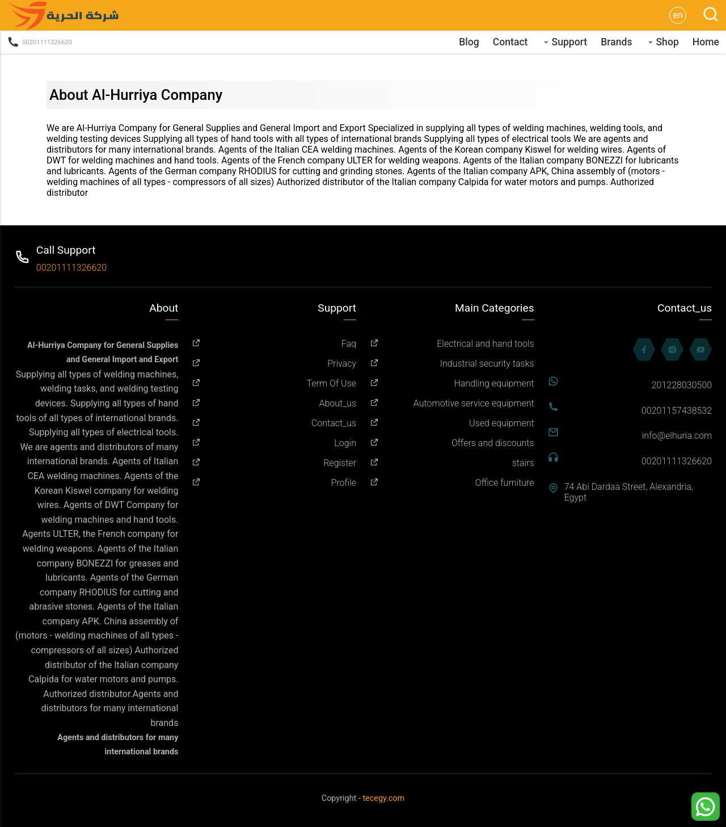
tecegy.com (383, 798)
